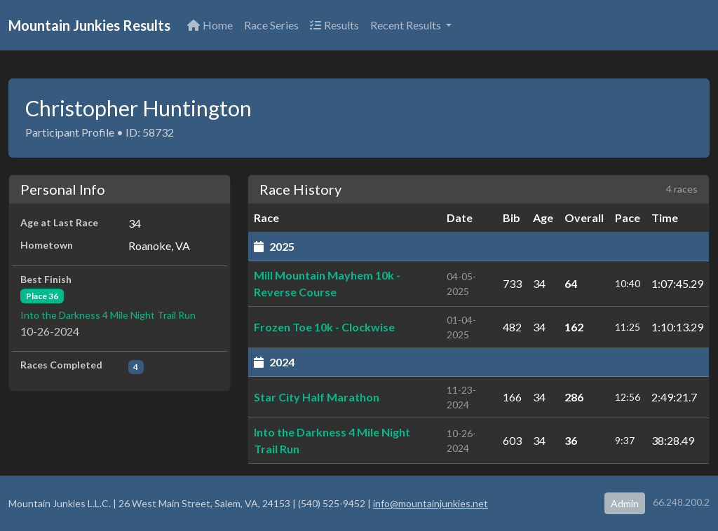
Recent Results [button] (406, 25)
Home (210, 25)
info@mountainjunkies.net (430, 503)
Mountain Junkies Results (89, 25)
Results (334, 25)
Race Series (271, 25)
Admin (625, 503)
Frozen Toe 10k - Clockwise (324, 326)
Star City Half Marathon (316, 397)
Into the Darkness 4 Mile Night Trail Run (108, 315)
